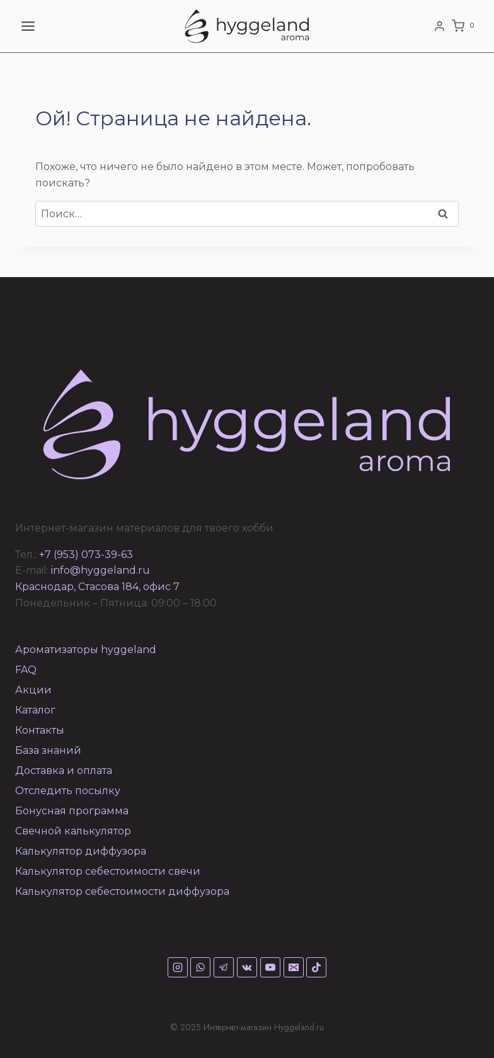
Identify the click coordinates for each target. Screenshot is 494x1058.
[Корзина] (465, 26)
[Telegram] (224, 967)
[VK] (247, 967)
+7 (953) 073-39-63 (86, 554)
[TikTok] (316, 967)
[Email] (294, 967)
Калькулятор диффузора (80, 851)
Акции (33, 690)
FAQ (26, 670)
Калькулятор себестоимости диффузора (122, 891)
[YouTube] (270, 967)
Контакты (39, 730)
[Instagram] (178, 967)
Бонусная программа (72, 811)
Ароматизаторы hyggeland (85, 650)
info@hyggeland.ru (100, 570)
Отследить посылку (67, 791)
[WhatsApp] (200, 967)
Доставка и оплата (63, 770)
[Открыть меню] (28, 25)
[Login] (439, 26)
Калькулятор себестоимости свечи (107, 871)
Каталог (35, 710)
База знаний (48, 750)
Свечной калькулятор (73, 831)
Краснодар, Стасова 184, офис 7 (97, 587)
